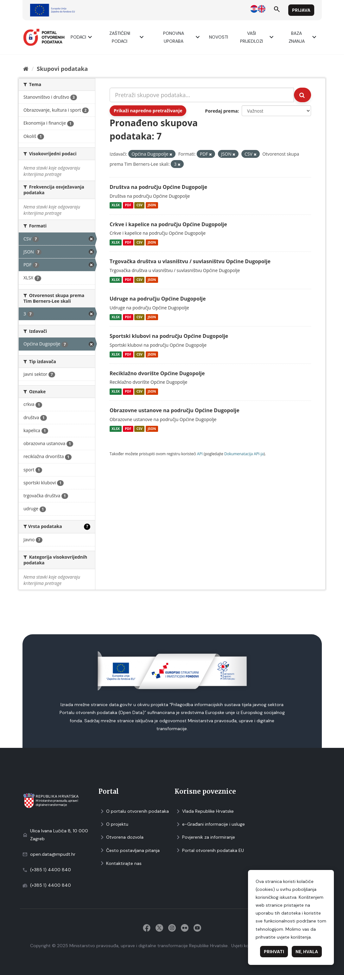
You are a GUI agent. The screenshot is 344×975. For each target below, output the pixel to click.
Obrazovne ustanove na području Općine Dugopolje (174, 410)
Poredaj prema (221, 111)
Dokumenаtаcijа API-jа (244, 453)
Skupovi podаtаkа (62, 68)
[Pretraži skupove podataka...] (202, 95)
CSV (140, 205)
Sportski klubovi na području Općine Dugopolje (169, 335)
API (200, 453)
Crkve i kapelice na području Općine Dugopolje (168, 224)
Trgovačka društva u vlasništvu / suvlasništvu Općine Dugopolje (190, 261)
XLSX (115, 205)
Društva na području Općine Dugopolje (158, 186)
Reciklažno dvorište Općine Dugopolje (157, 373)
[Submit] (302, 95)
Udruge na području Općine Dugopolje (158, 298)
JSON (152, 205)
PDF (128, 205)
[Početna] (26, 68)
